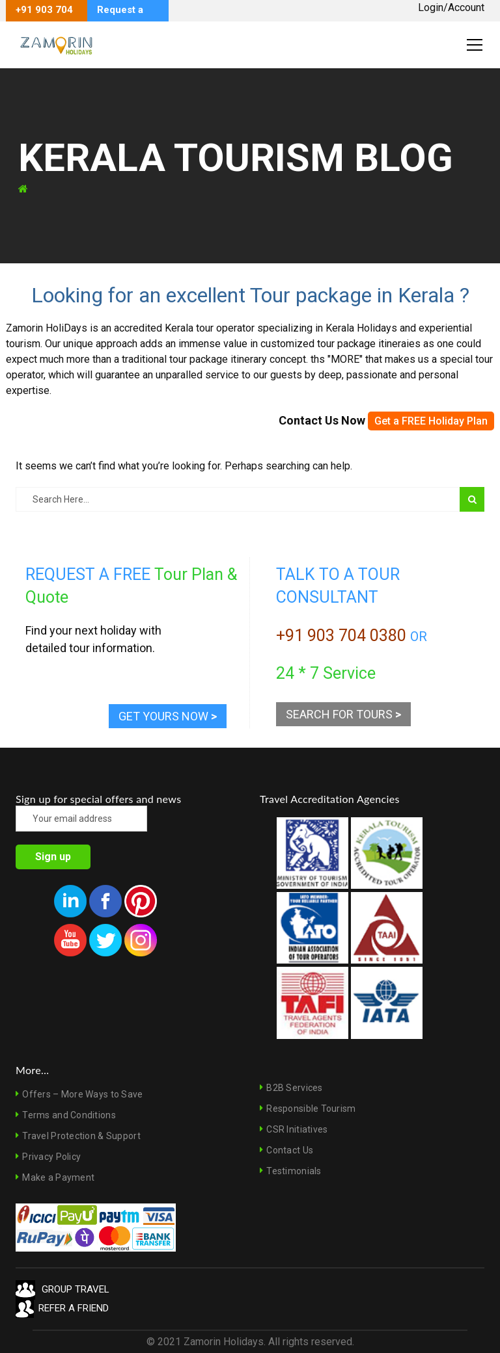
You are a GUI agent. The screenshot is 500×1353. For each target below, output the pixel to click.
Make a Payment (58, 1177)
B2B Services (294, 1088)
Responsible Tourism (310, 1108)
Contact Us (289, 1150)
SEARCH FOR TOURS (343, 714)
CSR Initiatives (296, 1129)
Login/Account (451, 7)
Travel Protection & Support (81, 1136)
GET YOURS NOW (167, 716)
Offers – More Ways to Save (82, 1094)
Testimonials (293, 1171)
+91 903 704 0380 (341, 635)
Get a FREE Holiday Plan (431, 421)
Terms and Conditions (69, 1115)
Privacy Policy (51, 1156)
